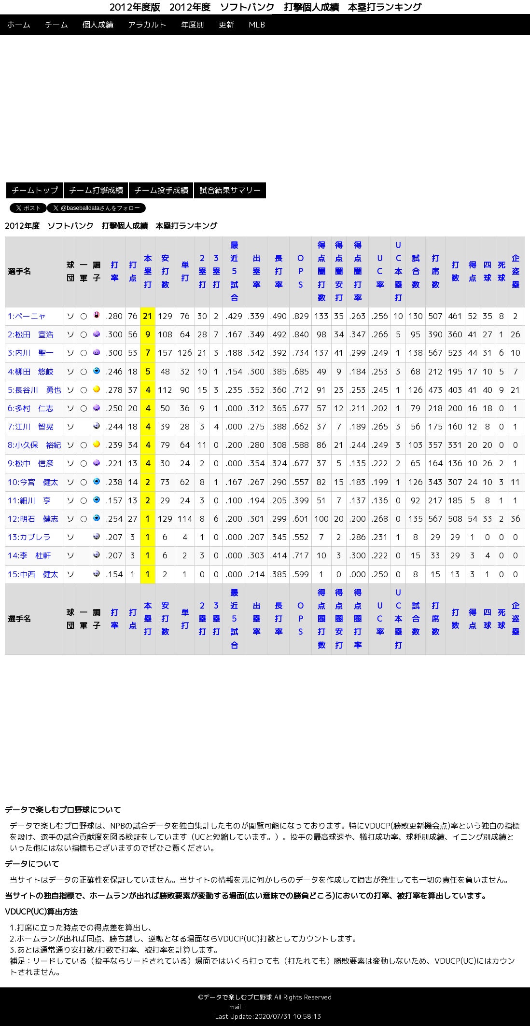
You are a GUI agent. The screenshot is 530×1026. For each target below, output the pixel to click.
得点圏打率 (358, 271)
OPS (300, 271)
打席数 (435, 271)
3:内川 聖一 (31, 352)
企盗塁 (515, 271)
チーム (56, 24)
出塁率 (256, 271)
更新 (226, 24)
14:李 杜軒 (29, 555)
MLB (257, 24)
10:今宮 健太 (33, 482)
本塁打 (148, 271)
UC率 (380, 271)
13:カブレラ (29, 537)
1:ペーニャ (27, 316)
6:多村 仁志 (31, 408)
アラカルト (147, 24)
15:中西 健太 (33, 574)
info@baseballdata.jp (277, 1006)
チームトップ (35, 190)
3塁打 (216, 271)
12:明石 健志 (33, 518)
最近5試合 (234, 271)
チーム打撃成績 (96, 190)
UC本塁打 (398, 271)
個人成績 (98, 24)
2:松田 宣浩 (31, 334)
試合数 (415, 271)
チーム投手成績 (161, 190)
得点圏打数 (321, 271)
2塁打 (202, 271)
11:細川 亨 (29, 500)
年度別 (192, 24)
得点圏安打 (339, 271)
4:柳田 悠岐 (31, 371)
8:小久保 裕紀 (34, 445)
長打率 (278, 271)
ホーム (18, 24)
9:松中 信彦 (31, 463)
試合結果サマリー (230, 190)
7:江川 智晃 (31, 426)
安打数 (165, 271)
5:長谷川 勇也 (34, 390)
